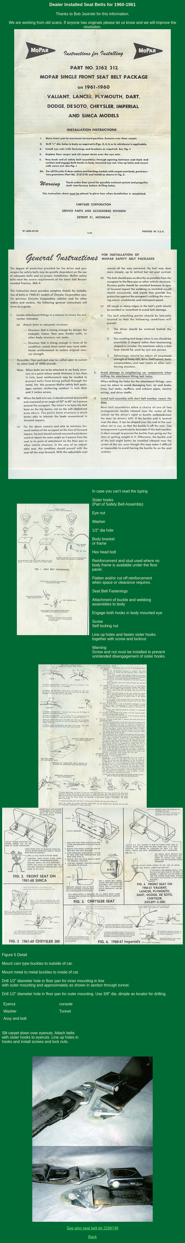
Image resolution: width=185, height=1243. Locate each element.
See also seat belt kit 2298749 (92, 1228)
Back (92, 1237)
